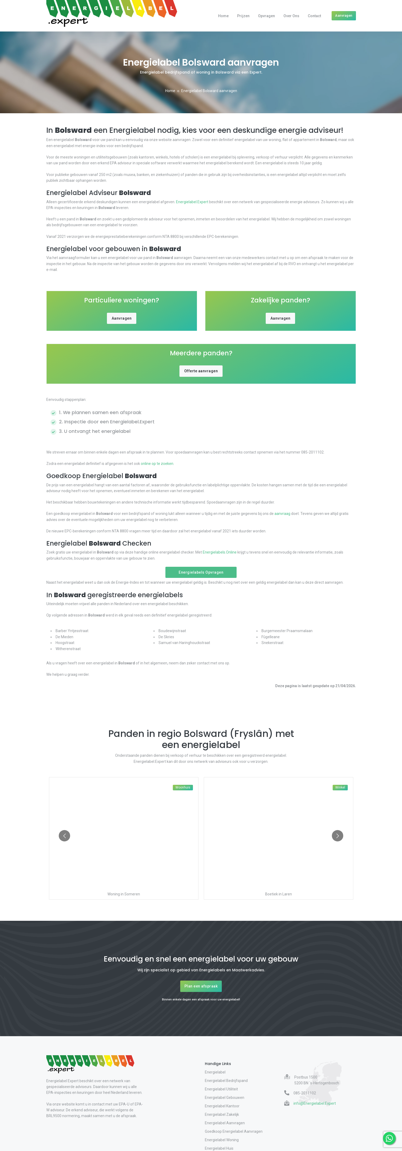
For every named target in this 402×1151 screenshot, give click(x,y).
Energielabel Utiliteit (221, 1089)
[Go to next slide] (337, 835)
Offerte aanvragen (201, 371)
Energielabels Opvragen (201, 572)
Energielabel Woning (222, 1140)
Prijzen (243, 16)
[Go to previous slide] (64, 835)
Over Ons (291, 16)
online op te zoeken (156, 463)
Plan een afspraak (201, 986)
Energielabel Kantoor (222, 1106)
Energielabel (215, 1072)
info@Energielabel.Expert (314, 1103)
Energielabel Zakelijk (222, 1114)
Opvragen (266, 16)
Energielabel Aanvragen (225, 1123)
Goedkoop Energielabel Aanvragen (234, 1131)
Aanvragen (344, 15)
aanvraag (282, 513)
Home (223, 16)
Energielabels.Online (219, 552)
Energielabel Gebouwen (224, 1097)
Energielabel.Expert (192, 202)
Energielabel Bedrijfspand (226, 1081)
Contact (314, 16)
